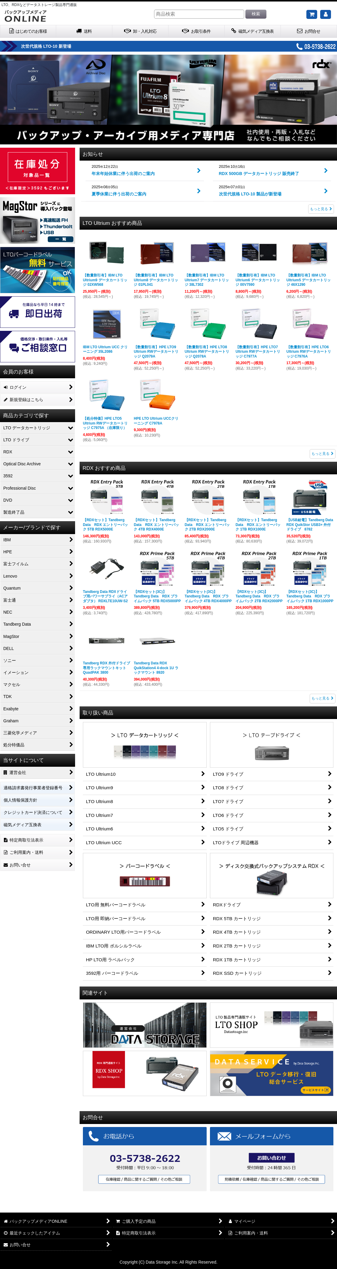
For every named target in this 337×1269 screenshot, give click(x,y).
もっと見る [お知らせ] (321, 209)
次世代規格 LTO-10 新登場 (46, 46)
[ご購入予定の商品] (311, 14)
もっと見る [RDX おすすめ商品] (322, 698)
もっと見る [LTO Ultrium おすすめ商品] (322, 454)
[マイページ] (325, 14)
